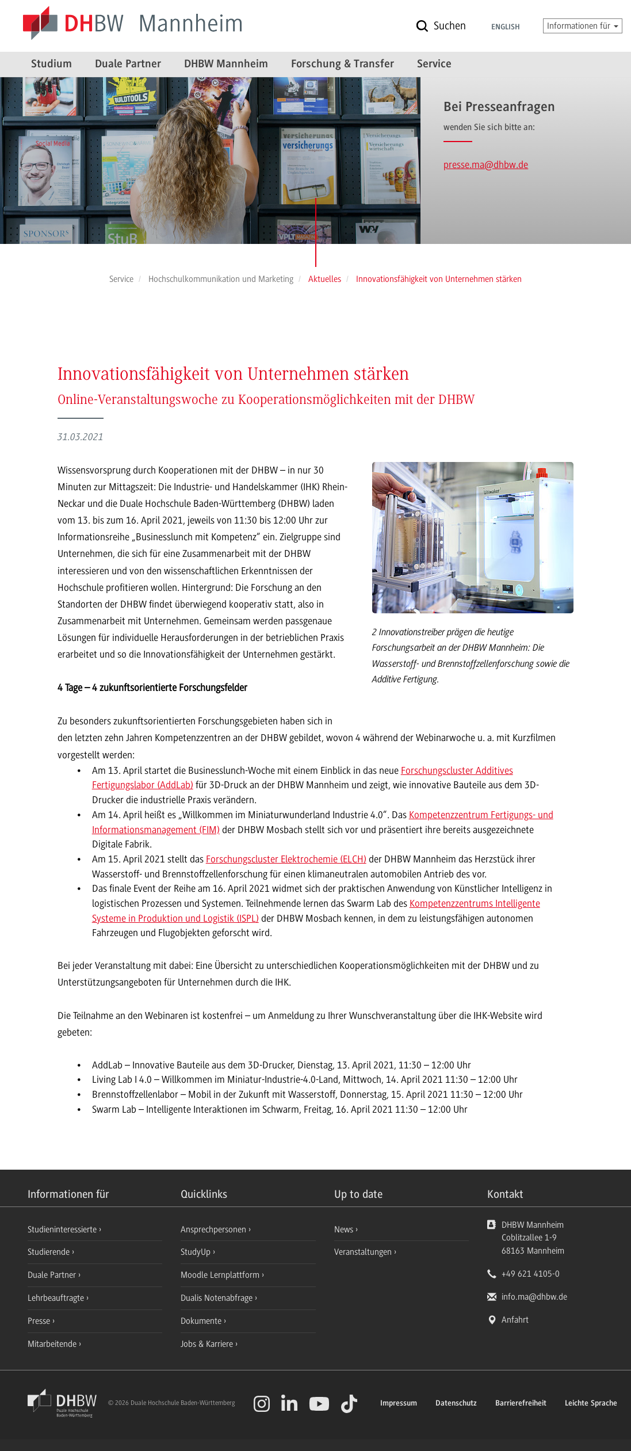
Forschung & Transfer (342, 64)
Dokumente (202, 1321)
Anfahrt (515, 1320)
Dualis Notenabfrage (218, 1298)
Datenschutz (456, 1404)
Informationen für (582, 26)
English (505, 28)
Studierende (50, 1252)
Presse (40, 1321)
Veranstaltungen (363, 1252)
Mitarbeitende (53, 1344)
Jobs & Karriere (208, 1344)
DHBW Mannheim (226, 64)
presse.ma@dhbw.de (485, 164)
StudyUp (197, 1252)
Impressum (398, 1404)
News (343, 1229)
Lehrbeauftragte (57, 1298)
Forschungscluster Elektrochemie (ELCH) (286, 859)
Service (434, 64)
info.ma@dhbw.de (534, 1297)
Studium (51, 64)
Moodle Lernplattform (221, 1275)
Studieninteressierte (63, 1229)
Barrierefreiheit (520, 1404)
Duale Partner (128, 64)
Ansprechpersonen (214, 1229)
